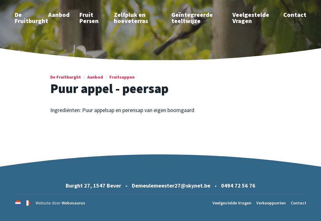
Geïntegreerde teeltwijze (192, 18)
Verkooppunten (271, 203)
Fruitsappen (122, 77)
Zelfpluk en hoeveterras (131, 18)
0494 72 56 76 (238, 185)
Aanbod (59, 14)
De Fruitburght (65, 77)
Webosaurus (73, 203)
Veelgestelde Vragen (250, 18)
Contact (294, 14)
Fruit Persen (89, 18)
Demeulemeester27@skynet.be (171, 185)
